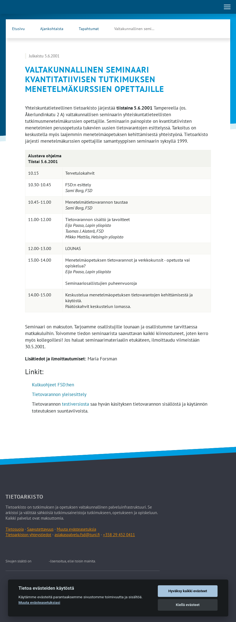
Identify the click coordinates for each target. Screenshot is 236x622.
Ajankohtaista (51, 28)
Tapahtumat (89, 28)
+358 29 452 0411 (119, 534)
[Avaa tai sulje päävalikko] (227, 7)
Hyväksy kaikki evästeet (187, 591)
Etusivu (18, 28)
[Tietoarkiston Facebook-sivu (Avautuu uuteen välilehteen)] (207, 29)
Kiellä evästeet (188, 605)
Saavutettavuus (40, 529)
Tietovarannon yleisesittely (59, 394)
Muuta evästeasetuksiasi (39, 602)
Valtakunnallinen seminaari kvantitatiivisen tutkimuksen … (140, 28)
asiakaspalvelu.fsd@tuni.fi (77, 534)
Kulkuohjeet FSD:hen (53, 385)
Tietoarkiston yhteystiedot (28, 534)
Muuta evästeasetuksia (76, 529)
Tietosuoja (15, 529)
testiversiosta (75, 404)
